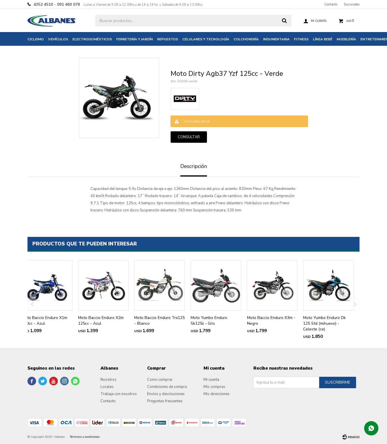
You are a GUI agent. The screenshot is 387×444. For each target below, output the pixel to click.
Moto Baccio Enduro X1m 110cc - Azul (44, 320)
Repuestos (167, 39)
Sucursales (352, 4)
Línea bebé (322, 39)
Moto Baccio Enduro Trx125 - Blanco (159, 320)
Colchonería (246, 39)
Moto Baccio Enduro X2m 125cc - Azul (101, 320)
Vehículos (58, 39)
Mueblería (346, 39)
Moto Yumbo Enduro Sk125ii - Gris (209, 320)
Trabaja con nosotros (118, 394)
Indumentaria (276, 39)
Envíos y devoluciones (166, 394)
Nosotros (108, 379)
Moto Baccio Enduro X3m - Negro (271, 320)
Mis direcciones (217, 394)
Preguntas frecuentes (165, 401)
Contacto (330, 4)
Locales (107, 386)
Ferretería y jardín (134, 39)
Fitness (301, 39)
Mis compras (214, 386)
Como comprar (160, 379)
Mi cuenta (211, 379)
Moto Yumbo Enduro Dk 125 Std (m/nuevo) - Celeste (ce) (324, 323)
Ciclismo (35, 39)
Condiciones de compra (167, 386)
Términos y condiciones (85, 437)
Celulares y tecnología (205, 39)
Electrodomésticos (92, 39)
